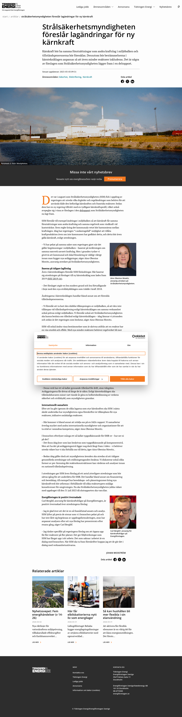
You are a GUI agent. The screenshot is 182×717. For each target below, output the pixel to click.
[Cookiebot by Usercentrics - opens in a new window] (134, 337)
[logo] (13, 7)
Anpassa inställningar (91, 379)
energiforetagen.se (121, 693)
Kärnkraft (87, 77)
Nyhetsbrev (166, 6)
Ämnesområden (103, 7)
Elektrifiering (75, 77)
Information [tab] (91, 345)
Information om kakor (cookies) (86, 690)
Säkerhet (63, 77)
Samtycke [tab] (53, 345)
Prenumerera (115, 179)
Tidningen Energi (144, 7)
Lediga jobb (82, 6)
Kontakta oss (78, 672)
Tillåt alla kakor (127, 379)
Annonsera (123, 6)
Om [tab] (128, 345)
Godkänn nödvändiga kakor (54, 379)
